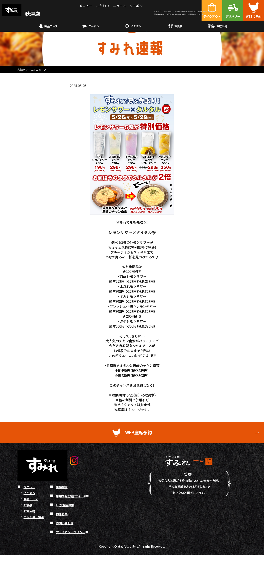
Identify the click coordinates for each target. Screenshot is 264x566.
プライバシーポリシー (70, 532)
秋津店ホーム (25, 70)
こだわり (102, 5)
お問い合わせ (64, 523)
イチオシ (133, 26)
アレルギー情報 (34, 517)
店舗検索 (61, 487)
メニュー (85, 5)
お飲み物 (217, 26)
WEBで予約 (253, 16)
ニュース (119, 5)
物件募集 (61, 514)
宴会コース (48, 26)
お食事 (175, 26)
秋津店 (21, 13)
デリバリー (232, 16)
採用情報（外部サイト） (70, 496)
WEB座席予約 (138, 432)
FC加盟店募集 (65, 505)
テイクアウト (212, 16)
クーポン (136, 5)
